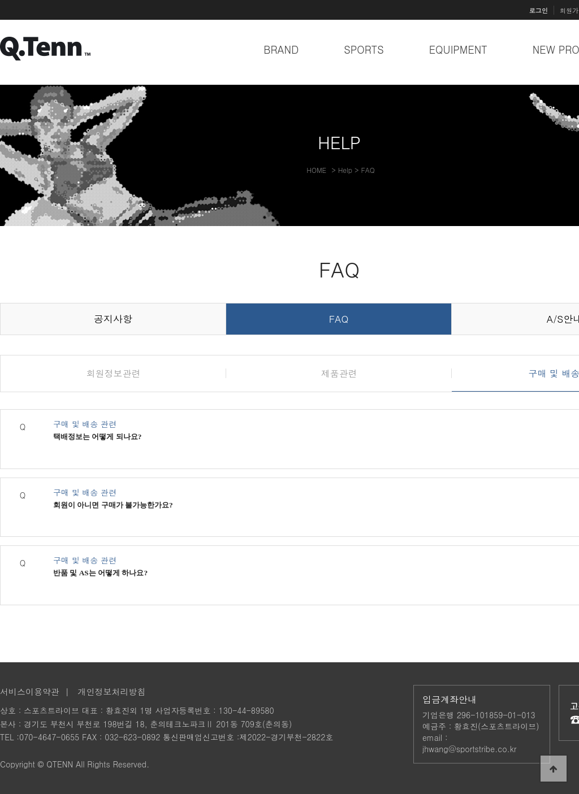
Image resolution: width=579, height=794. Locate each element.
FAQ (338, 319)
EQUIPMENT (458, 49)
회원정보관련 (114, 373)
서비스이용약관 (29, 691)
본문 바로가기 (0, 0)
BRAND (281, 49)
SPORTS (364, 49)
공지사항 (113, 319)
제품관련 (339, 373)
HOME (316, 170)
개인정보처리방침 (112, 691)
